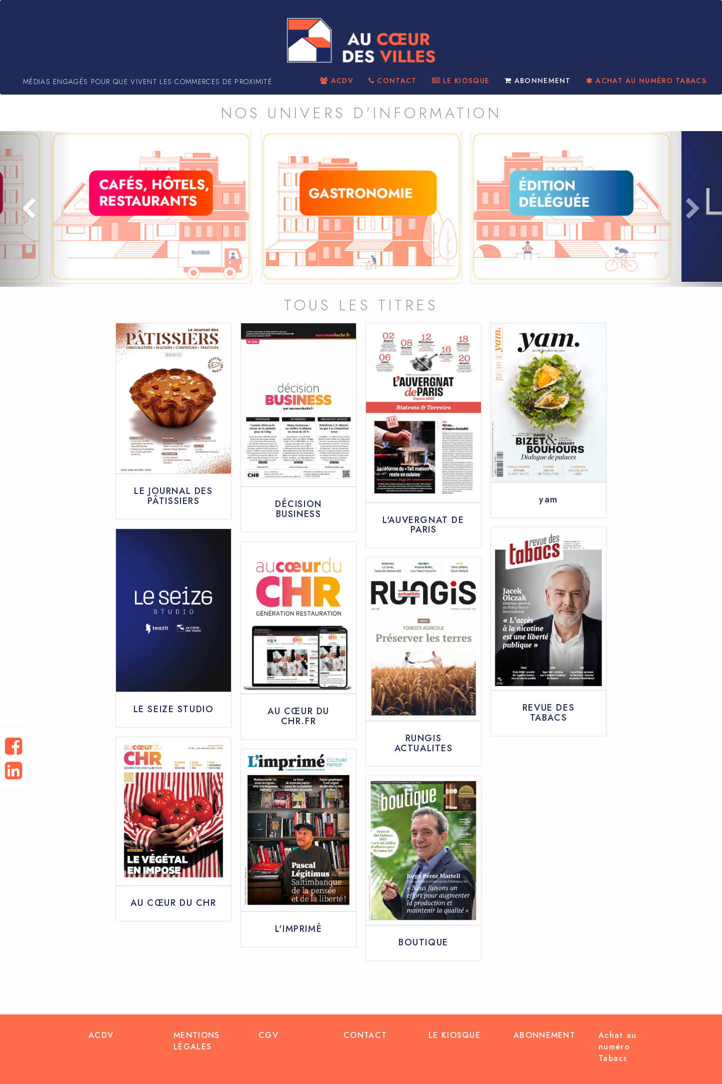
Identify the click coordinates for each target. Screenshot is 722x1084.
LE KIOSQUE (461, 81)
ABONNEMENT (537, 81)
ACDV (337, 81)
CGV (268, 1035)
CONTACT (392, 81)
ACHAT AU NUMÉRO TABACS (646, 81)
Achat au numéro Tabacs (617, 1046)
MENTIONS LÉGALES (197, 1040)
